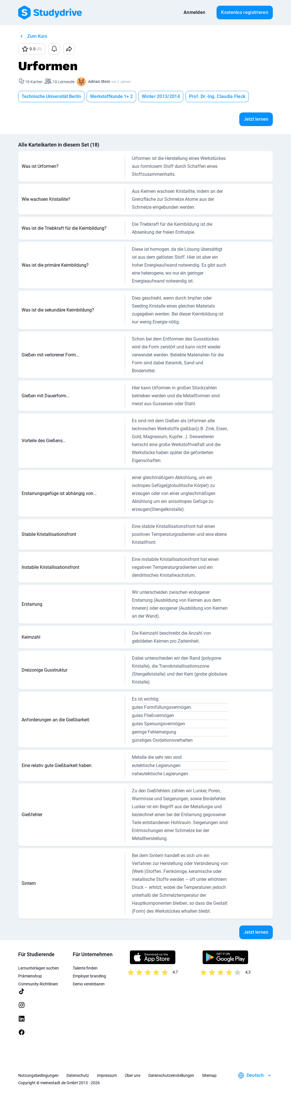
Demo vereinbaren (89, 984)
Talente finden (85, 968)
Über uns (132, 1075)
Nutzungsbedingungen (38, 1075)
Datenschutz (77, 1075)
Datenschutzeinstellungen (171, 1075)
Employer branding (89, 976)
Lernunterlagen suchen (38, 968)
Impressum (107, 1075)
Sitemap (209, 1075)
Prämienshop (30, 976)
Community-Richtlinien (38, 984)
